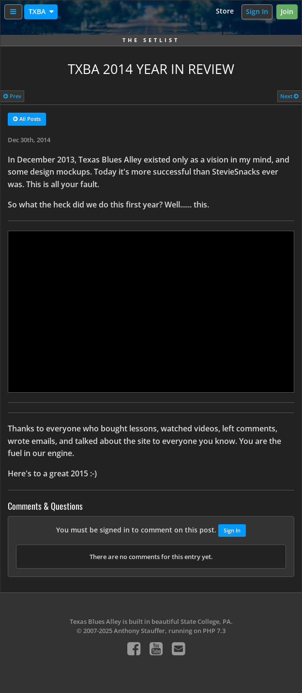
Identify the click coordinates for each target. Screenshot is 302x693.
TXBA (38, 11)
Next (289, 96)
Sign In (257, 11)
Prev (12, 96)
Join (287, 11)
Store (225, 10)
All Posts (27, 119)
